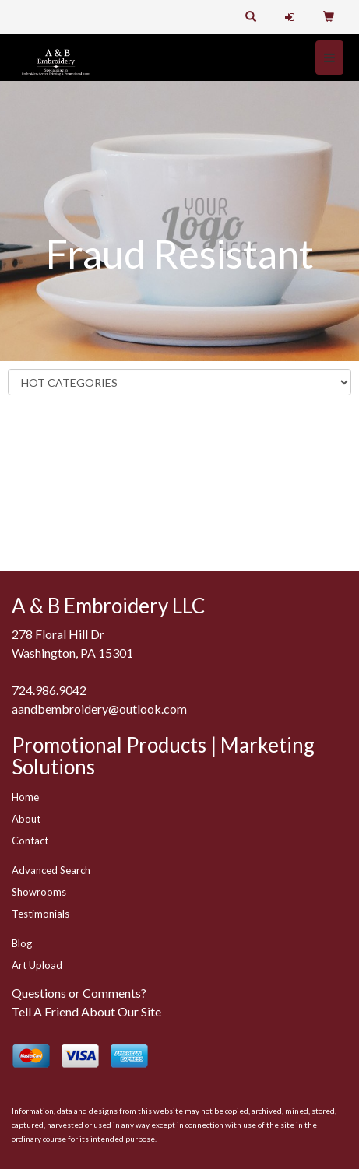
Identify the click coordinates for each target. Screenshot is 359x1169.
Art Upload (37, 965)
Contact (30, 840)
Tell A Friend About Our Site (86, 1011)
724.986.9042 (49, 690)
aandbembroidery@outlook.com (99, 708)
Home (25, 797)
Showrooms (39, 892)
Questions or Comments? (79, 992)
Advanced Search (51, 870)
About (26, 819)
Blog (22, 943)
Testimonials (40, 913)
